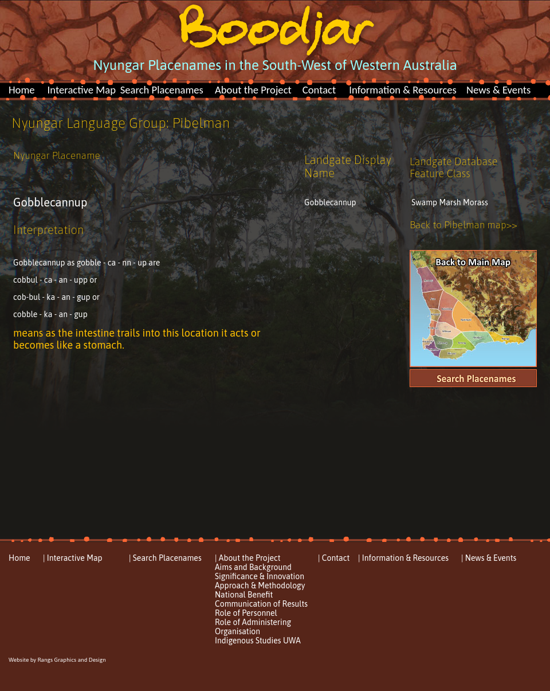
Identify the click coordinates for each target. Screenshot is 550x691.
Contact (319, 89)
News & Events (498, 89)
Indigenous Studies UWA (258, 640)
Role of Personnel (246, 613)
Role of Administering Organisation (253, 627)
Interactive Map (82, 89)
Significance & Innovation (259, 576)
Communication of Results (261, 603)
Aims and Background (253, 567)
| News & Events (488, 558)
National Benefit (244, 594)
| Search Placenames (165, 558)
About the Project (253, 89)
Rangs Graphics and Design (71, 660)
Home (22, 89)
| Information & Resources (403, 558)
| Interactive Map (73, 558)
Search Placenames (161, 89)
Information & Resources (403, 89)
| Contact (333, 558)
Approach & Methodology (260, 585)
